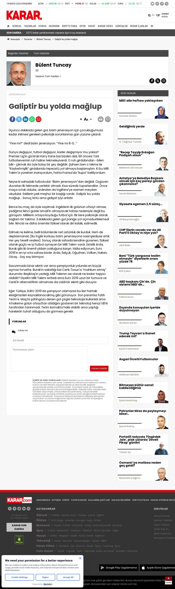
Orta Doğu (57, 520)
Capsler (70, 551)
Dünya (42, 26)
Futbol (51, 530)
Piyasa (57, 525)
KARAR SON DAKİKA (19, 527)
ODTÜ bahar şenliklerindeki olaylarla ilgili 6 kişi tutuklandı (56, 32)
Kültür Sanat (86, 535)
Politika (55, 515)
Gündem (64, 546)
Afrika (97, 520)
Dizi (72, 546)
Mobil (57, 541)
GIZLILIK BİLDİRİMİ (120, 500)
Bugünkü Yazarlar (18, 53)
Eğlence (100, 535)
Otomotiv (77, 525)
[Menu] (151, 26)
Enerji (88, 525)
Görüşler (121, 26)
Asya (89, 520)
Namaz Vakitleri (163, 520)
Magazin (64, 535)
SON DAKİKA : (14, 32)
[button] (81, 119)
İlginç (98, 546)
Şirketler (117, 525)
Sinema (80, 546)
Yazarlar (30, 26)
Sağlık (73, 535)
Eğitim (100, 515)
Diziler (53, 535)
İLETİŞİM (56, 500)
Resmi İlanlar (139, 26)
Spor (82, 26)
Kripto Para (69, 26)
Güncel (17, 26)
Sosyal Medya (82, 541)
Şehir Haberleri (162, 533)
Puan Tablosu (162, 524)
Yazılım (95, 541)
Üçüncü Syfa (68, 515)
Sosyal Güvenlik (102, 525)
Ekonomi (54, 26)
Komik (90, 546)
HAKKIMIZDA (43, 500)
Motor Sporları (102, 530)
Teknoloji (43, 541)
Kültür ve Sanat (105, 551)
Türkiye (81, 515)
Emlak (66, 525)
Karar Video (105, 26)
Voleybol (75, 530)
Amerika (70, 520)
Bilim (104, 541)
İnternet (67, 541)
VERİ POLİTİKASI (140, 500)
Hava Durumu (162, 516)
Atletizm (87, 530)
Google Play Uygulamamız (121, 567)
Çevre (91, 515)
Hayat (91, 26)
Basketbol (63, 530)
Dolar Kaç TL (161, 529)
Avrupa (80, 520)
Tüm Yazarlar (41, 53)
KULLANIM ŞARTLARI (99, 500)
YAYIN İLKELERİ (79, 500)
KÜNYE (65, 500)
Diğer (116, 530)
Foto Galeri (44, 551)
